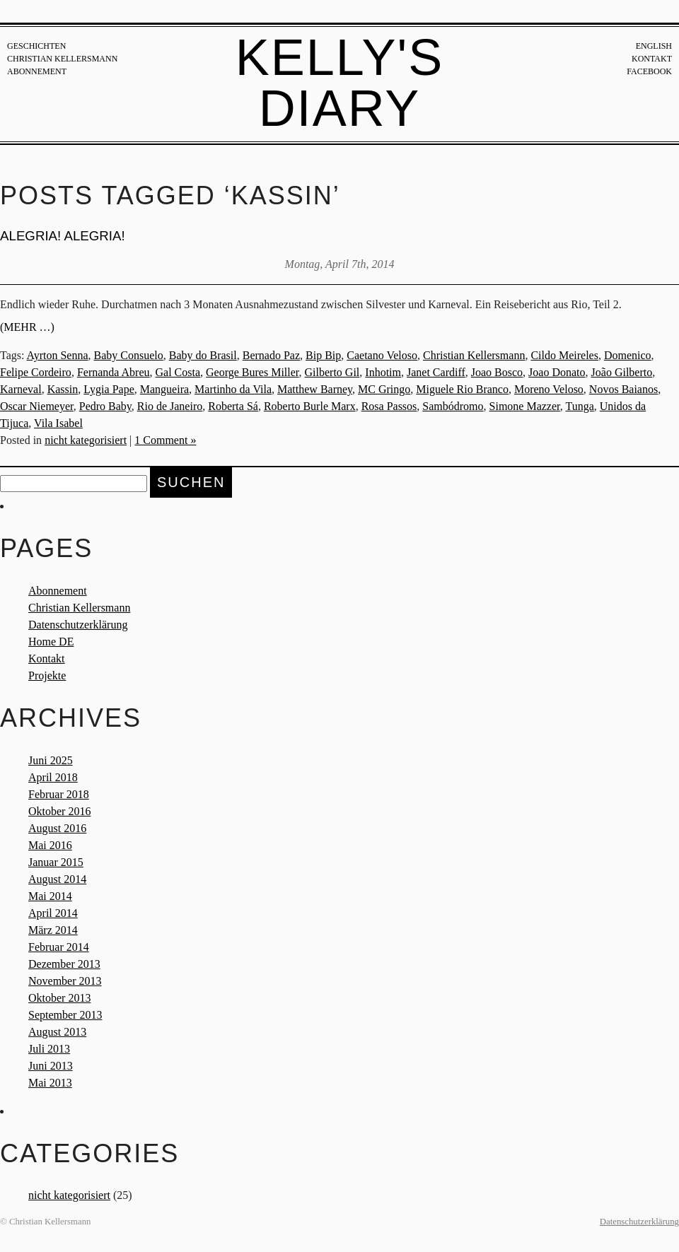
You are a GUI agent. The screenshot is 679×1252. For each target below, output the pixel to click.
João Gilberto (622, 372)
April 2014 (53, 913)
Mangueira (164, 389)
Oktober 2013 (59, 998)
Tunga (579, 406)
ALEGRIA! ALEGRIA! (62, 235)
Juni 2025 (50, 760)
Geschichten (36, 46)
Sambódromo (452, 406)
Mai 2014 (50, 896)
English (654, 46)
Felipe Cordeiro (35, 372)
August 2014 (57, 879)
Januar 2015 (55, 862)
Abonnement (36, 71)
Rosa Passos (389, 406)
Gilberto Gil (332, 372)
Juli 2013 (49, 1049)
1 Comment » (165, 440)
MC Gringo (384, 389)
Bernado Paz (271, 355)
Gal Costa (178, 372)
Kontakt (652, 59)
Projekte (47, 675)
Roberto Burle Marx (310, 406)
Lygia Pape (108, 389)
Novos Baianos (623, 389)
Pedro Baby (105, 406)
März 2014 (53, 930)
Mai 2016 (50, 845)
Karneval (21, 389)
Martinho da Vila (233, 389)
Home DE (51, 642)
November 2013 (65, 981)
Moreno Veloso (549, 389)
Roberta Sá (233, 406)
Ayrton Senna (57, 355)
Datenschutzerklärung (77, 625)
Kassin (63, 389)
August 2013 (57, 1032)
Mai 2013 (50, 1083)
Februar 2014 (58, 947)
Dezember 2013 (64, 964)
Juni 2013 (50, 1066)
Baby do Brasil (203, 355)
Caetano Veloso (382, 355)
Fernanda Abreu (113, 372)
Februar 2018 (58, 794)
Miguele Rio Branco (462, 389)
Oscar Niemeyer (37, 406)
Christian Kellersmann (62, 59)
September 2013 (65, 1015)
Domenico (627, 355)
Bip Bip (323, 355)
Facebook (649, 71)
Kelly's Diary (340, 82)
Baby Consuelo (128, 355)
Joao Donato (556, 372)
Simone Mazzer (524, 406)
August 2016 (57, 828)
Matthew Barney (314, 389)
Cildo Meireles (564, 355)
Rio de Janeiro (169, 406)
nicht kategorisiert (86, 440)
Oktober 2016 (59, 811)
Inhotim (383, 372)
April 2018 (53, 777)
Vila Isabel (58, 423)
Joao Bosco (497, 372)
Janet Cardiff (436, 372)
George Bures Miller (252, 372)
